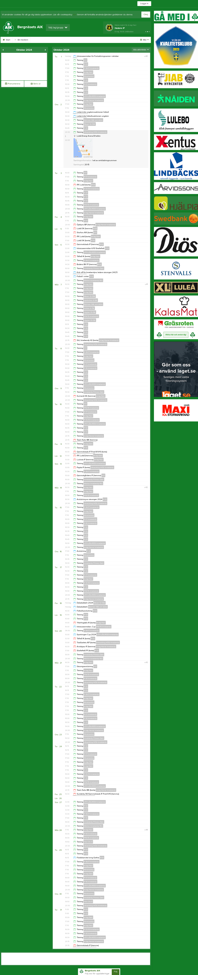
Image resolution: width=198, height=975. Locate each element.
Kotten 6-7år (89, 308)
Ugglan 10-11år (89, 312)
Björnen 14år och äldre (93, 120)
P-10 (85, 128)
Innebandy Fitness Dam (94, 268)
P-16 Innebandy (90, 368)
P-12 (85, 92)
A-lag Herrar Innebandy (93, 100)
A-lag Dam (88, 104)
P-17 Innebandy (90, 84)
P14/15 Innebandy (91, 205)
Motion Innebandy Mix (93, 280)
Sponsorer (96, 39)
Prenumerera (12, 83)
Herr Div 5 (88, 842)
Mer (144, 39)
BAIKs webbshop (42, 39)
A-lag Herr (88, 72)
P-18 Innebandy (90, 678)
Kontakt (113, 39)
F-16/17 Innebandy (91, 68)
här (74, 14)
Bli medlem (21, 39)
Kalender (62, 39)
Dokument (79, 39)
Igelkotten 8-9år (90, 300)
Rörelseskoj (89, 76)
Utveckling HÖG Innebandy (95, 132)
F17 (85, 60)
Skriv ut (35, 83)
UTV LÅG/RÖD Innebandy (94, 96)
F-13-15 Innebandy (91, 189)
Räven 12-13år (89, 124)
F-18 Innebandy (90, 933)
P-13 (85, 64)
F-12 (85, 80)
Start (6, 39)
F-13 (85, 88)
